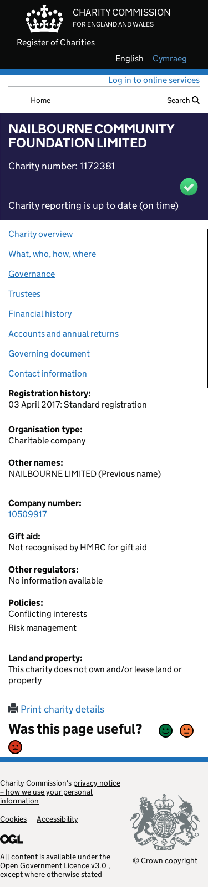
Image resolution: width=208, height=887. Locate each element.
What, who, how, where (52, 254)
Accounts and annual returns (63, 333)
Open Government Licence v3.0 (53, 865)
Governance (31, 274)
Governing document (49, 353)
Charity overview (40, 234)
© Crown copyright (165, 860)
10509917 (27, 514)
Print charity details (56, 709)
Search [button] (183, 100)
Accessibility (57, 819)
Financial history (40, 313)
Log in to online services (154, 80)
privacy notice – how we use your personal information (60, 792)
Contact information (47, 373)
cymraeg (170, 59)
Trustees (24, 293)
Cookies (13, 819)
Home (40, 100)
